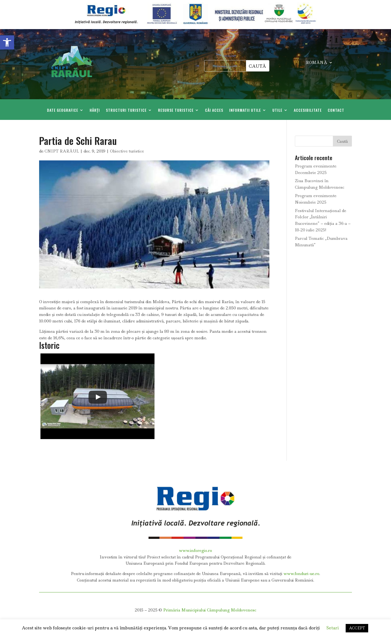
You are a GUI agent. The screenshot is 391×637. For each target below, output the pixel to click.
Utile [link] (277, 110)
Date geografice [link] (62, 110)
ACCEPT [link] (357, 628)
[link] (7, 42)
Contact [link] (336, 110)
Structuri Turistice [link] (126, 110)
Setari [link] (332, 628)
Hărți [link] (95, 110)
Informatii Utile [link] (245, 110)
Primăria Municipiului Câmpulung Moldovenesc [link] (209, 610)
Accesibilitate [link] (308, 110)
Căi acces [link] (214, 110)
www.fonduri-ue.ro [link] (301, 573)
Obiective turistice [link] (127, 151)
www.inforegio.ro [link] (195, 550)
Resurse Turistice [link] (176, 110)
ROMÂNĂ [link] (316, 63)
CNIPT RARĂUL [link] (62, 151)
